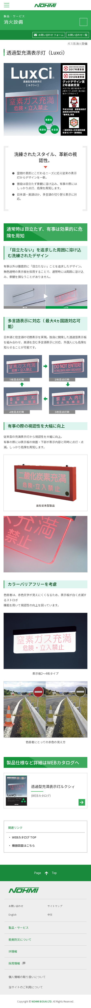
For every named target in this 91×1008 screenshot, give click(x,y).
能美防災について (20, 939)
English (13, 914)
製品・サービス (19, 927)
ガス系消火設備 (77, 43)
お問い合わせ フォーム (50, 35)
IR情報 (13, 951)
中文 (50, 914)
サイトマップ (55, 906)
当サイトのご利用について (26, 987)
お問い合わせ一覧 (77, 35)
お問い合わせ (16, 906)
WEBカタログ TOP (24, 837)
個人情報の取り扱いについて (27, 977)
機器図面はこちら (23, 845)
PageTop (45, 873)
